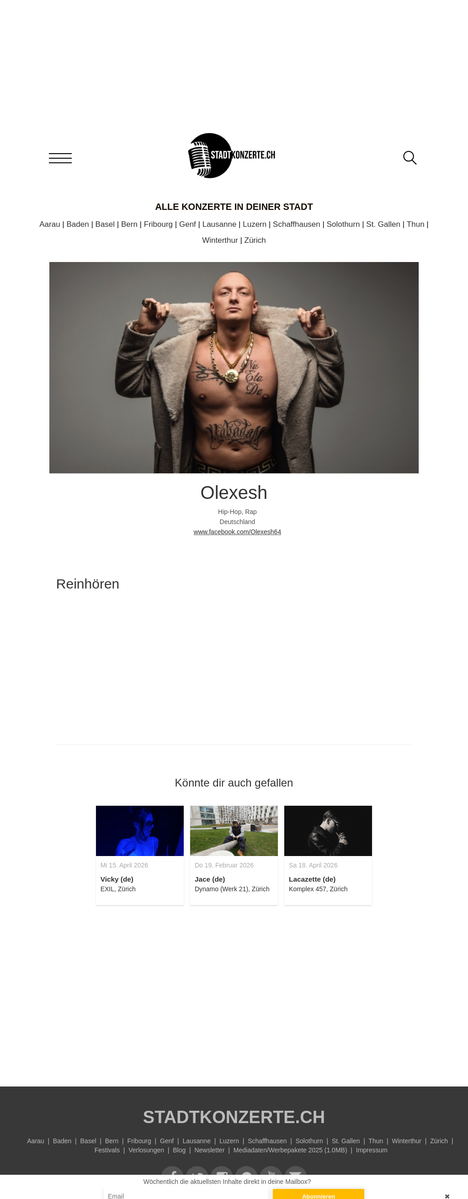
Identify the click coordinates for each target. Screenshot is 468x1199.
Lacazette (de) (312, 879)
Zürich (255, 240)
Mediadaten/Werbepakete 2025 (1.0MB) (290, 1150)
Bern (129, 224)
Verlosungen (146, 1150)
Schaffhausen (296, 224)
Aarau (49, 224)
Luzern (254, 224)
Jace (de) (210, 879)
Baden (78, 224)
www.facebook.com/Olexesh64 (237, 531)
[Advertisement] (234, 990)
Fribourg (158, 224)
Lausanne (219, 224)
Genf (187, 224)
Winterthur (220, 240)
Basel (105, 224)
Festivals (107, 1150)
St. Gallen (383, 224)
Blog (179, 1150)
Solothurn (343, 224)
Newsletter (209, 1150)
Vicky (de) (117, 879)
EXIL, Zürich (118, 889)
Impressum (372, 1150)
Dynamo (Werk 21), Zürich (232, 889)
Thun (416, 224)
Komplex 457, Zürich (318, 889)
